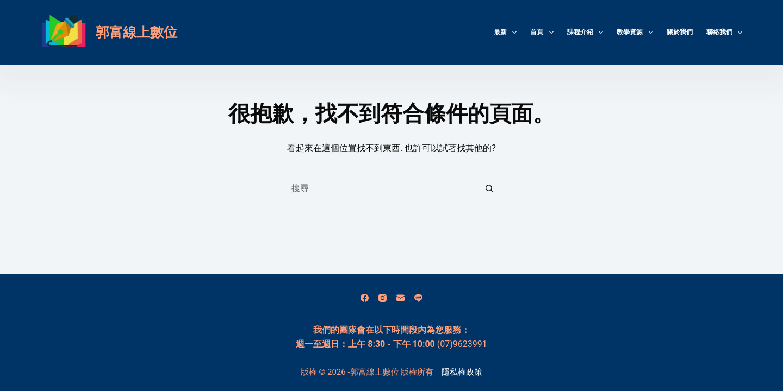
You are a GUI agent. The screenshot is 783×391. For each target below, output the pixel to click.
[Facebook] (365, 298)
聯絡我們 (724, 32)
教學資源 (637, 32)
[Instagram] (382, 298)
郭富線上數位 (136, 32)
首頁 (543, 32)
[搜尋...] (380, 188)
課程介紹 (587, 32)
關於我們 (680, 32)
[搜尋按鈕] (489, 188)
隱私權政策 (462, 372)
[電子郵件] (400, 298)
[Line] (418, 298)
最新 (507, 32)
